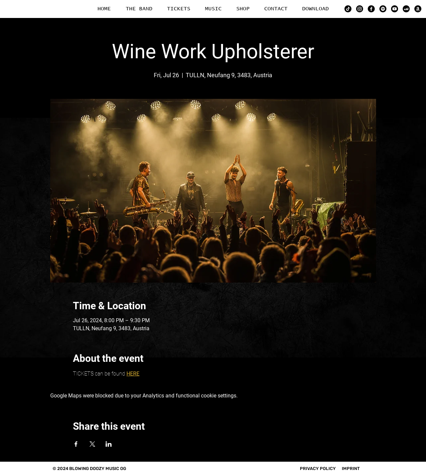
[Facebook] (371, 8)
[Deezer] (406, 8)
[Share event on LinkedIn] (109, 444)
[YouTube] (394, 8)
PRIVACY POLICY (318, 468)
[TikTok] (347, 8)
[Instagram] (359, 8)
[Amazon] (417, 8)
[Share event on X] (92, 444)
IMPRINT (351, 468)
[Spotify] (382, 8)
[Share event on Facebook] (76, 444)
